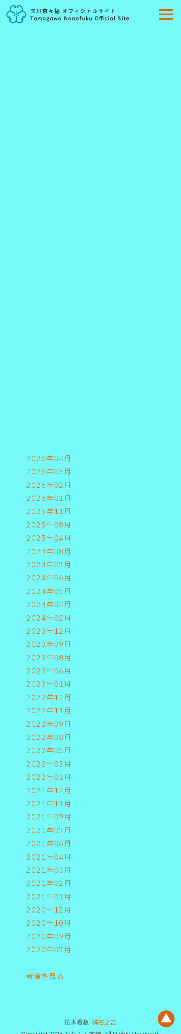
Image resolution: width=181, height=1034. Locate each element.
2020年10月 (49, 923)
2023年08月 (49, 658)
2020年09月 (49, 937)
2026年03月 (49, 472)
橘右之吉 (104, 1022)
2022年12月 (49, 698)
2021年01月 (49, 897)
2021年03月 (49, 870)
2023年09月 (49, 644)
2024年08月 (49, 552)
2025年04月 (49, 538)
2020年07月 (49, 950)
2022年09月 (49, 724)
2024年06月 (49, 578)
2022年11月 (49, 711)
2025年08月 (49, 525)
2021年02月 (49, 883)
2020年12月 (49, 910)
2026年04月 (49, 459)
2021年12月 (49, 791)
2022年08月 (49, 737)
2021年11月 (49, 804)
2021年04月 (49, 857)
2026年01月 (49, 498)
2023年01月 (49, 684)
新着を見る (45, 977)
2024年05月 (49, 591)
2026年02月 (49, 485)
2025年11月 (49, 512)
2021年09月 (49, 817)
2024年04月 (49, 605)
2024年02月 (49, 618)
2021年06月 (49, 844)
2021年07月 (49, 831)
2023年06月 (49, 671)
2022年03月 (49, 764)
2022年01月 (49, 777)
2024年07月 (49, 565)
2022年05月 (49, 751)
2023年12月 (49, 631)
